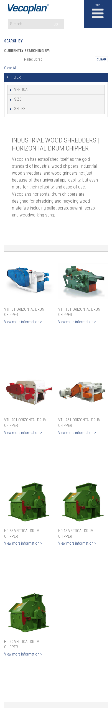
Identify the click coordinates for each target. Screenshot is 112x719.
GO (56, 24)
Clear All (10, 68)
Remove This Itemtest (101, 59)
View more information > (23, 322)
